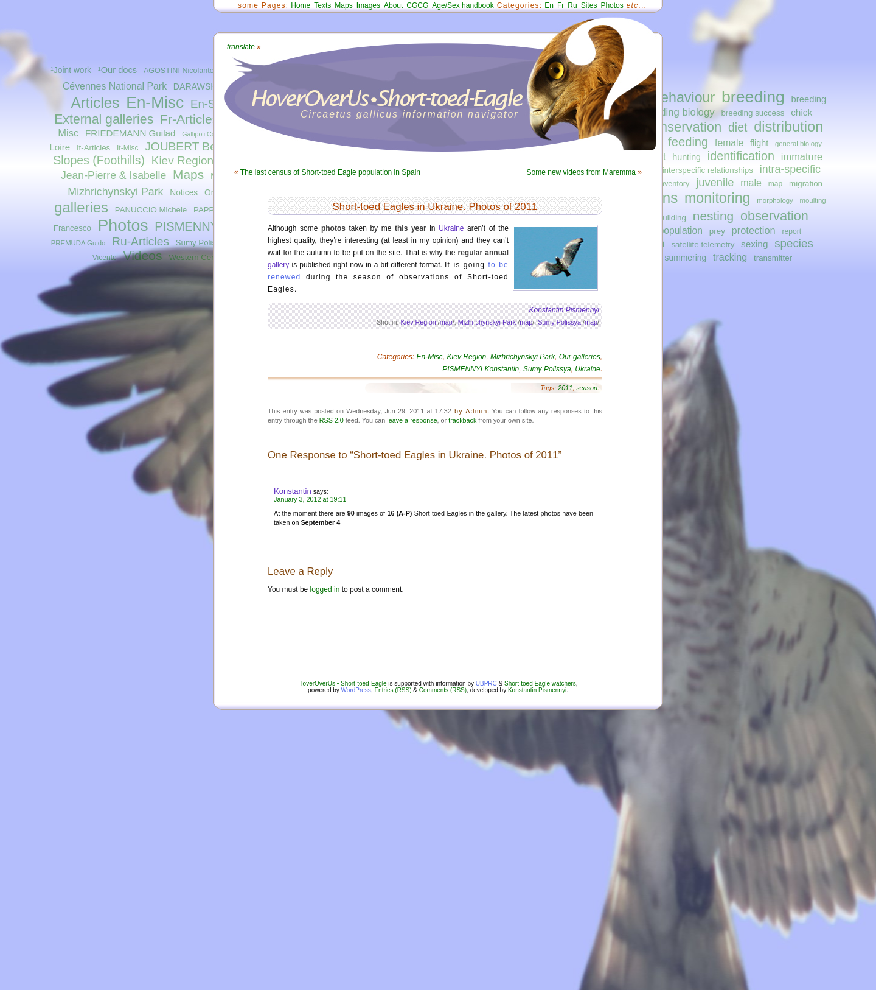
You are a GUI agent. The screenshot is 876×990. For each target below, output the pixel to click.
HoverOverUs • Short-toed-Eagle (342, 683)
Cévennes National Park (115, 86)
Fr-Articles (189, 119)
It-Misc (127, 148)
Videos (142, 255)
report (791, 231)
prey (717, 231)
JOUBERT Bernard (194, 146)
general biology (798, 143)
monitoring (717, 198)
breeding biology (677, 112)
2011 (565, 387)
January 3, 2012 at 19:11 (310, 499)
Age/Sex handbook (462, 5)
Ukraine (451, 228)
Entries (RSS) (392, 690)
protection (754, 230)
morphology (775, 200)
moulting (813, 200)
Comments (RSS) (443, 690)
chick (801, 112)
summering (686, 257)
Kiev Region (182, 160)
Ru (572, 5)
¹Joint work (70, 70)
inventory (673, 184)
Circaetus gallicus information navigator (410, 114)
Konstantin (292, 491)
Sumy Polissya (202, 242)
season (586, 387)
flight (759, 143)
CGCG (417, 5)
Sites (589, 5)
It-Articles (93, 147)
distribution (788, 127)
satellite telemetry (702, 244)
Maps (188, 174)
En (549, 5)
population (681, 230)
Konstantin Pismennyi (537, 690)
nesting (713, 216)
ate (241, 47)
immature (801, 156)
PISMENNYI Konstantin (480, 369)
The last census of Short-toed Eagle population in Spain (330, 172)
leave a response (412, 420)
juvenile (715, 182)
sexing (754, 244)
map (775, 184)
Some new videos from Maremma (581, 172)
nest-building (663, 217)
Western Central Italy (206, 257)
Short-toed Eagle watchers (540, 683)
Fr (560, 5)
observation (774, 215)
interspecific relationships (707, 170)
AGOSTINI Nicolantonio (184, 70)
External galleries (103, 119)
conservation (684, 127)
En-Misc (155, 102)
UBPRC (486, 683)
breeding (753, 97)
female (729, 143)
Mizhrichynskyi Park (115, 192)
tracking (730, 256)
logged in (325, 589)
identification (740, 156)
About (393, 5)
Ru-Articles (140, 241)
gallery (278, 265)
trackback (462, 420)
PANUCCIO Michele (151, 209)
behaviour (684, 97)
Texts (322, 5)
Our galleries (579, 357)
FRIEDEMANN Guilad (130, 133)
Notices (184, 192)
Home (300, 5)
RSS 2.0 (331, 420)
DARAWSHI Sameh (211, 86)
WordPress (356, 690)
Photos (123, 225)
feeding (688, 142)
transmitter (773, 257)
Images (368, 5)
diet (737, 127)
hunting (686, 157)
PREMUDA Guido (78, 243)
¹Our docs (117, 70)
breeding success (752, 113)
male (751, 182)
